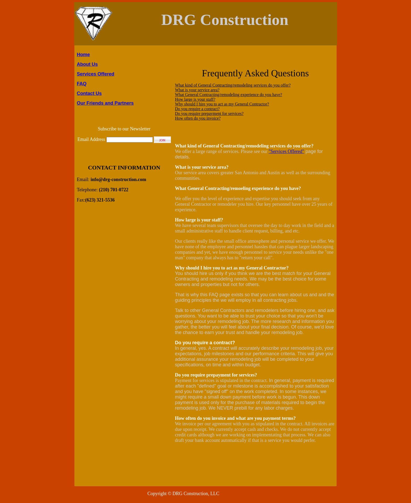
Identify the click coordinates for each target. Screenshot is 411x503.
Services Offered (95, 74)
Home (83, 54)
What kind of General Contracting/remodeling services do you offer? (232, 85)
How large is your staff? (195, 99)
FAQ (81, 83)
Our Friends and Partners (105, 103)
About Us (87, 64)
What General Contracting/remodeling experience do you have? (228, 94)
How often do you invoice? (197, 118)
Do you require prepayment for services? (209, 113)
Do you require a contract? (197, 109)
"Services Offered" (286, 151)
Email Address (91, 139)
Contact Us (89, 93)
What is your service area (200, 167)
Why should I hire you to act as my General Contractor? (222, 104)
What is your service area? (197, 90)
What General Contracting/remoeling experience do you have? (238, 188)
